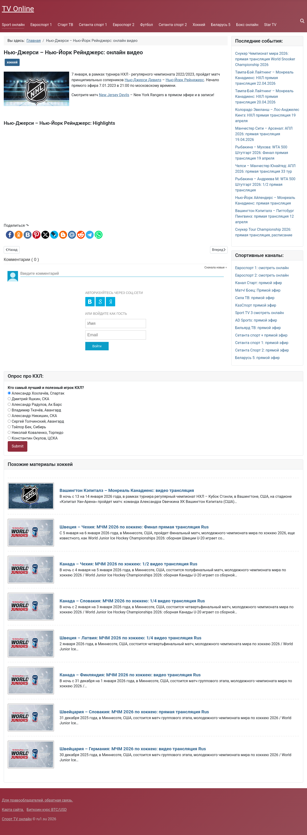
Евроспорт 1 (41, 24)
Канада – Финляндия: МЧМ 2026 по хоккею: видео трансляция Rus (130, 675)
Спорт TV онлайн (17, 819)
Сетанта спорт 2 (173, 24)
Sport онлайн (13, 24)
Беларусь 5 (220, 24)
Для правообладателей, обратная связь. (37, 800)
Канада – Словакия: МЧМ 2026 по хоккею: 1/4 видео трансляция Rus (132, 601)
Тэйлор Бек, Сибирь (27, 427)
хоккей (12, 62)
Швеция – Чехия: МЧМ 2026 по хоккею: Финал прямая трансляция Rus (134, 527)
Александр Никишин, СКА (32, 416)
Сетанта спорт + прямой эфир (261, 335)
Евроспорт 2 (123, 24)
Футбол (146, 24)
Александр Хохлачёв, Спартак (36, 393)
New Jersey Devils (114, 95)
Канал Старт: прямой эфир (258, 283)
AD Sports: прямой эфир (256, 320)
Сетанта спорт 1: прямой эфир (262, 343)
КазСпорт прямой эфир (255, 305)
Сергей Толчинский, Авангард (36, 421)
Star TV (270, 24)
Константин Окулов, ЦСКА (33, 438)
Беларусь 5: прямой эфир (257, 357)
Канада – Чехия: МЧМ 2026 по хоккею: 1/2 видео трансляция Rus (128, 564)
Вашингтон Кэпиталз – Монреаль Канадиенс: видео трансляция (127, 490)
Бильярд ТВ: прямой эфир (258, 328)
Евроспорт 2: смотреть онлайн (262, 275)
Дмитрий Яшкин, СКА (28, 399)
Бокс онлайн (247, 24)
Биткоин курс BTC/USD (47, 809)
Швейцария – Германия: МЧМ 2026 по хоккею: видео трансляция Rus (133, 748)
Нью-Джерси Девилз (143, 80)
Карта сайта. (13, 809)
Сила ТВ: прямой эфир (255, 298)
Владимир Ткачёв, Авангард (34, 410)
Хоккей (199, 24)
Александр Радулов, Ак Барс (35, 404)
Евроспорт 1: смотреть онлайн (262, 268)
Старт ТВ (65, 24)
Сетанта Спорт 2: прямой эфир (262, 350)
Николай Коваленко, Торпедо (35, 432)
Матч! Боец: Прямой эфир (258, 290)
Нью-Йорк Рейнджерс (185, 80)
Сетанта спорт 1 (93, 24)
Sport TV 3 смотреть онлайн (259, 313)
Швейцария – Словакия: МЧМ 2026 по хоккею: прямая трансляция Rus (134, 711)
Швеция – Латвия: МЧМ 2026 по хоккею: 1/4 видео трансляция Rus (130, 638)
